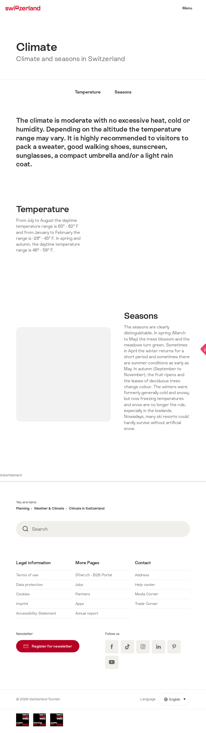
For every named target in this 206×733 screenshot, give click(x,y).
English (177, 697)
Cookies (23, 594)
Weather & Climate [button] (49, 508)
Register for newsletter (51, 644)
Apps (79, 603)
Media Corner (146, 594)
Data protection (29, 584)
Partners (82, 594)
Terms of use (27, 575)
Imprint (22, 603)
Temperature (88, 92)
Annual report (86, 613)
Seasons (123, 92)
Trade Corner (146, 603)
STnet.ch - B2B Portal (93, 575)
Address (142, 575)
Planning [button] (22, 508)
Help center (145, 584)
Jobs (79, 584)
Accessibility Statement (36, 613)
